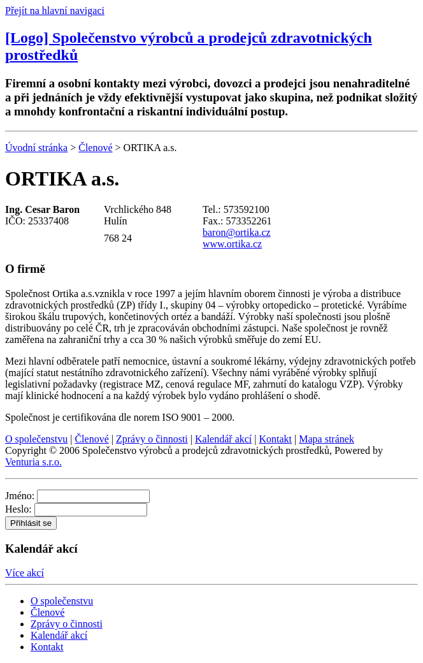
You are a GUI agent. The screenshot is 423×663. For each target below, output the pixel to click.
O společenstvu (36, 438)
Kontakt (275, 438)
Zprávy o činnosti (152, 438)
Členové (95, 147)
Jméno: (19, 495)
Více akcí (24, 572)
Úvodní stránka (36, 147)
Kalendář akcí (223, 438)
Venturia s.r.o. (33, 461)
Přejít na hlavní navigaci (54, 10)
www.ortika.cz (232, 243)
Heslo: (18, 509)
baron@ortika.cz (237, 232)
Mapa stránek (326, 438)
